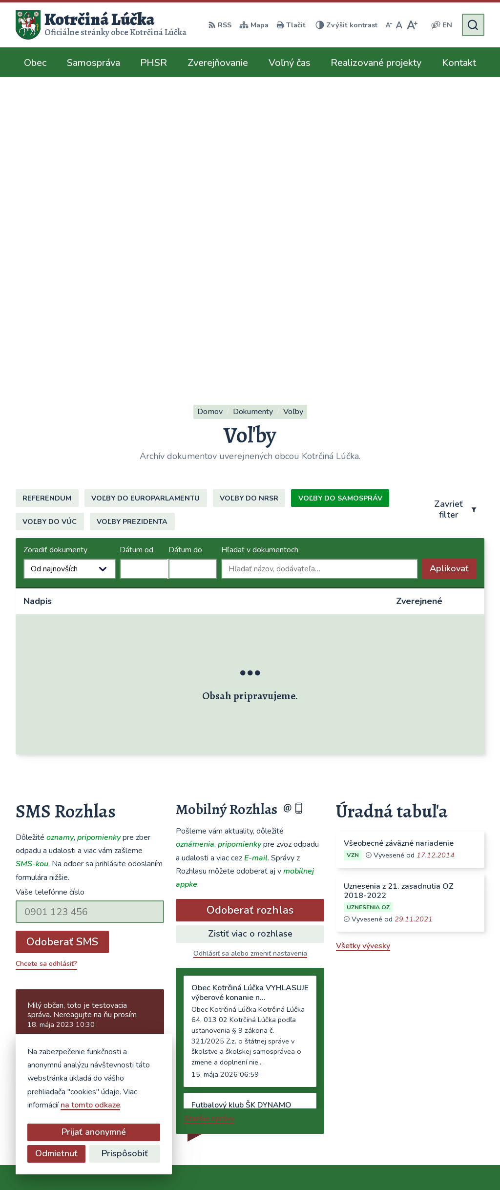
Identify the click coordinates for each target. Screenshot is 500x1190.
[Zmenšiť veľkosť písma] (388, 25)
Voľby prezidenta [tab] (132, 233)
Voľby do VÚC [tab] (49, 233)
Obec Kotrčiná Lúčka (287, 1163)
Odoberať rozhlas (250, 621)
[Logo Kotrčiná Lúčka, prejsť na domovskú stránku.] (101, 25)
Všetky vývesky (363, 657)
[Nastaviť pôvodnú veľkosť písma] (399, 25)
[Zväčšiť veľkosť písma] (411, 25)
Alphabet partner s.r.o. (146, 1163)
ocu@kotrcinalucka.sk (372, 1051)
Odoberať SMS (62, 653)
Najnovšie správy (75, 758)
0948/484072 (358, 1040)
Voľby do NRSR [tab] (249, 209)
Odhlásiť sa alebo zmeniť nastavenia (250, 664)
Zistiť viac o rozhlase (250, 645)
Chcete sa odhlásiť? (46, 675)
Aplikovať (453, 282)
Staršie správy (209, 830)
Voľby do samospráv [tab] (340, 209)
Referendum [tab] (46, 209)
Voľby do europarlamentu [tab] (145, 209)
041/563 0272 (359, 1028)
